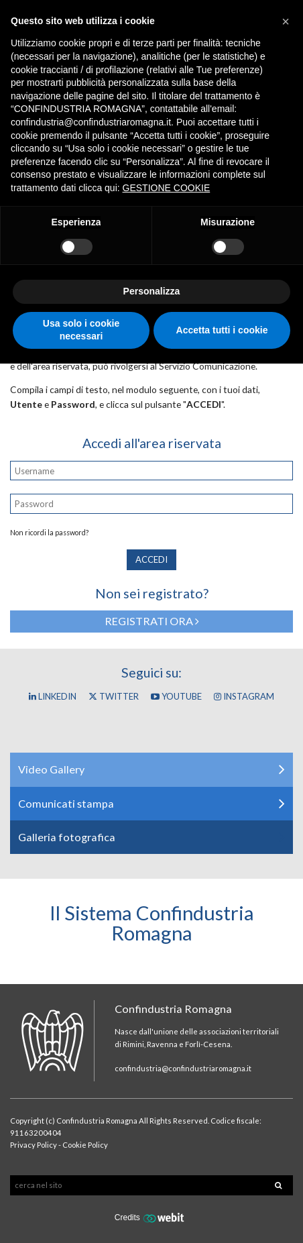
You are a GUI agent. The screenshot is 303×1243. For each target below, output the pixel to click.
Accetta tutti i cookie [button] (222, 330)
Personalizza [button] (151, 291)
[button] (285, 21)
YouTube (176, 696)
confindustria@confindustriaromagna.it (183, 1068)
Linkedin (52, 696)
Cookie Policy (85, 1144)
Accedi (151, 559)
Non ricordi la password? (49, 533)
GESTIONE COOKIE (166, 187)
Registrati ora (152, 620)
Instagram (244, 696)
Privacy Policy (33, 1144)
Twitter (113, 696)
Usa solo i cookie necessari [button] (81, 330)
